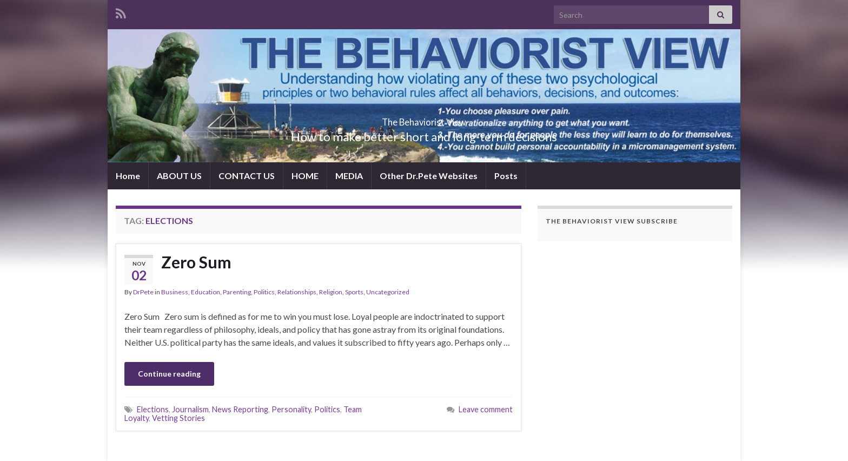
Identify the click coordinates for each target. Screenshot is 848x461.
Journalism (190, 409)
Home (128, 175)
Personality (291, 409)
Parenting (237, 292)
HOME (305, 175)
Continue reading (169, 373)
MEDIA (349, 175)
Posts (506, 175)
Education (205, 292)
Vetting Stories (178, 418)
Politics (264, 292)
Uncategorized (387, 292)
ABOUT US (179, 175)
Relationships (296, 292)
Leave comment (486, 409)
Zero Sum (196, 262)
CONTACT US (246, 175)
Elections (153, 409)
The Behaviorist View (424, 118)
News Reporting (240, 409)
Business (174, 292)
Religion (330, 292)
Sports (354, 292)
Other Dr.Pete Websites (429, 175)
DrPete (143, 292)
